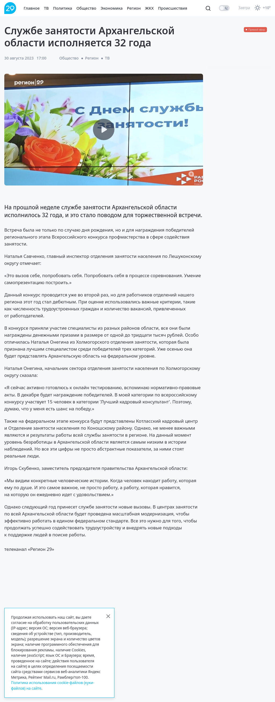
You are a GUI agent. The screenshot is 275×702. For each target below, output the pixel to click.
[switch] (224, 8)
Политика (62, 8)
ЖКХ (149, 8)
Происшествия (172, 8)
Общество (86, 8)
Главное (32, 8)
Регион (134, 8)
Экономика (112, 8)
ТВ (46, 8)
